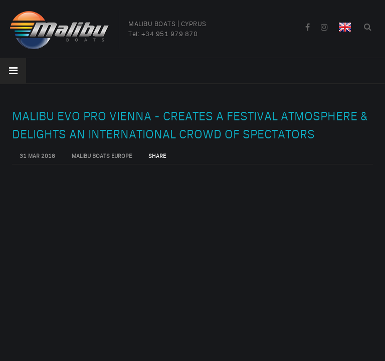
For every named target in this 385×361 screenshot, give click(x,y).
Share (157, 156)
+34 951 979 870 (169, 34)
